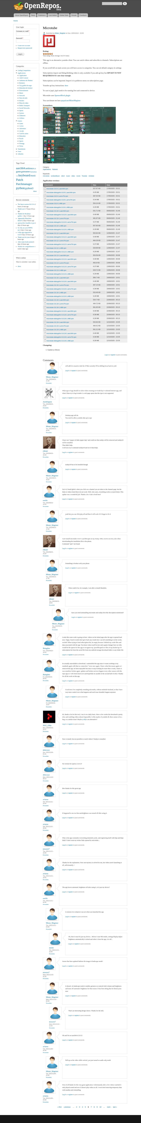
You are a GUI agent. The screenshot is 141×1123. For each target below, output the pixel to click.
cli (35, 168)
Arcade (21, 131)
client (63, 176)
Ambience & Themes (26, 80)
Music (21, 93)
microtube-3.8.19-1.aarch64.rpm (58, 322)
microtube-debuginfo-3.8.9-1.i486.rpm (60, 207)
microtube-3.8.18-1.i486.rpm (56, 307)
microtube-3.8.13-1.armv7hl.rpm (58, 263)
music (33, 175)
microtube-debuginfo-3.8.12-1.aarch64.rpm (62, 237)
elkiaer (45, 451)
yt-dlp (84, 719)
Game (21, 123)
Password (19, 38)
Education (22, 136)
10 (100, 1107)
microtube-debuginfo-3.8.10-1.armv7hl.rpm (61, 222)
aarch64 (20, 168)
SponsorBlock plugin (62, 95)
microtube (46, 176)
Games (20, 121)
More (35, 191)
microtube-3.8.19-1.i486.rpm (56, 330)
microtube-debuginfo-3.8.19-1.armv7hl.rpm (61, 337)
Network (22, 95)
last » (115, 1107)
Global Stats (64, 15)
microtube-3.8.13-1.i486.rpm (56, 270)
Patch (19, 180)
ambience (29, 168)
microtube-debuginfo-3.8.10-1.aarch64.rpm (62, 215)
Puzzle (21, 138)
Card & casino (23, 133)
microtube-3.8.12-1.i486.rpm (56, 248)
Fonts (19, 151)
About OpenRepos (21, 15)
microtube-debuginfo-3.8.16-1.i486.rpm (60, 296)
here (66, 86)
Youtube (84, 176)
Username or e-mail (22, 31)
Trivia (21, 146)
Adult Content (23, 78)
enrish (45, 500)
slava (19, 266)
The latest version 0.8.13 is (26, 204)
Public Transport (24, 105)
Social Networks (24, 108)
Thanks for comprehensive (26, 246)
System (21, 113)
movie (78, 176)
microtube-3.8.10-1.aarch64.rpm (58, 211)
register (113, 355)
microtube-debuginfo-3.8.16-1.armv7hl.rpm (61, 289)
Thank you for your (24, 237)
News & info (23, 98)
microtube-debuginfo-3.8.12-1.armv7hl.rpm (61, 244)
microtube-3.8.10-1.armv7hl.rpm (58, 218)
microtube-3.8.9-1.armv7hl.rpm (57, 196)
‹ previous (67, 1107)
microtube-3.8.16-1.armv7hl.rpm (58, 285)
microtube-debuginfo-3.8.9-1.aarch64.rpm (61, 192)
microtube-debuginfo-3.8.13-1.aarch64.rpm (62, 259)
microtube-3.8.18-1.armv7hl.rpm (58, 304)
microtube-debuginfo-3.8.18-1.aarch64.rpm (62, 311)
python (20, 188)
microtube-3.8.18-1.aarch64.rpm (58, 300)
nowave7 (46, 849)
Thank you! (21, 209)
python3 (29, 188)
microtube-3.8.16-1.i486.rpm (56, 293)
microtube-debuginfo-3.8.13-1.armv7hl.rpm (61, 267)
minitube (91, 176)
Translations (21, 149)
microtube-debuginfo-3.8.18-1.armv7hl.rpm (61, 315)
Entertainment (23, 90)
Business (22, 83)
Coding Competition (24, 70)
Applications (22, 73)
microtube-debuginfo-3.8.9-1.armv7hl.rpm (61, 200)
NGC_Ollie (47, 725)
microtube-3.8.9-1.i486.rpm (56, 203)
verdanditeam (55, 176)
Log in (107, 355)
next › (109, 1107)
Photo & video (23, 103)
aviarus (45, 799)
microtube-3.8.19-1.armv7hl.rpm (58, 326)
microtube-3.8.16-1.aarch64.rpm (58, 278)
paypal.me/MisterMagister (71, 100)
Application (23, 75)
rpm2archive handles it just (26, 223)
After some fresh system (25, 242)
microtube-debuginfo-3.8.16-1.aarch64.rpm (62, 281)
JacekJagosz (47, 402)
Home (15, 21)
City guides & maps (25, 85)
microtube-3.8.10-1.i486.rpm (56, 226)
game (18, 171)
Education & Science (25, 88)
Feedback (83, 15)
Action (21, 126)
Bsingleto (46, 648)
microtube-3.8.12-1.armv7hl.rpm (58, 241)
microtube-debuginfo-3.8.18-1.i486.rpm (60, 319)
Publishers (42, 15)
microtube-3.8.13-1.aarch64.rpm (58, 255)
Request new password (25, 48)
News (33, 15)
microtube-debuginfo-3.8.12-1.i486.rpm (60, 252)
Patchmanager (24, 184)
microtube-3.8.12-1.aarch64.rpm (58, 233)
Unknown (22, 115)
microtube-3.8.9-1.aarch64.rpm (57, 189)
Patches (21, 100)
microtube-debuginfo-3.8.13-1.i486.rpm (60, 274)
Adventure (22, 128)
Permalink (48, 383)
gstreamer (25, 171)
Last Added (53, 15)
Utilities (21, 118)
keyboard (24, 175)
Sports (21, 110)
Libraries (20, 154)
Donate (74, 15)
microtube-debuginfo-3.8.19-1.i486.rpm (60, 341)
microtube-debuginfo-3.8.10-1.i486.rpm (60, 229)
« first (59, 1107)
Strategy (22, 143)
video (73, 176)
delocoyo (46, 750)
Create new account (24, 45)
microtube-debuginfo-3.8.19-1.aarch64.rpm (62, 333)
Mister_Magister (60, 33)
